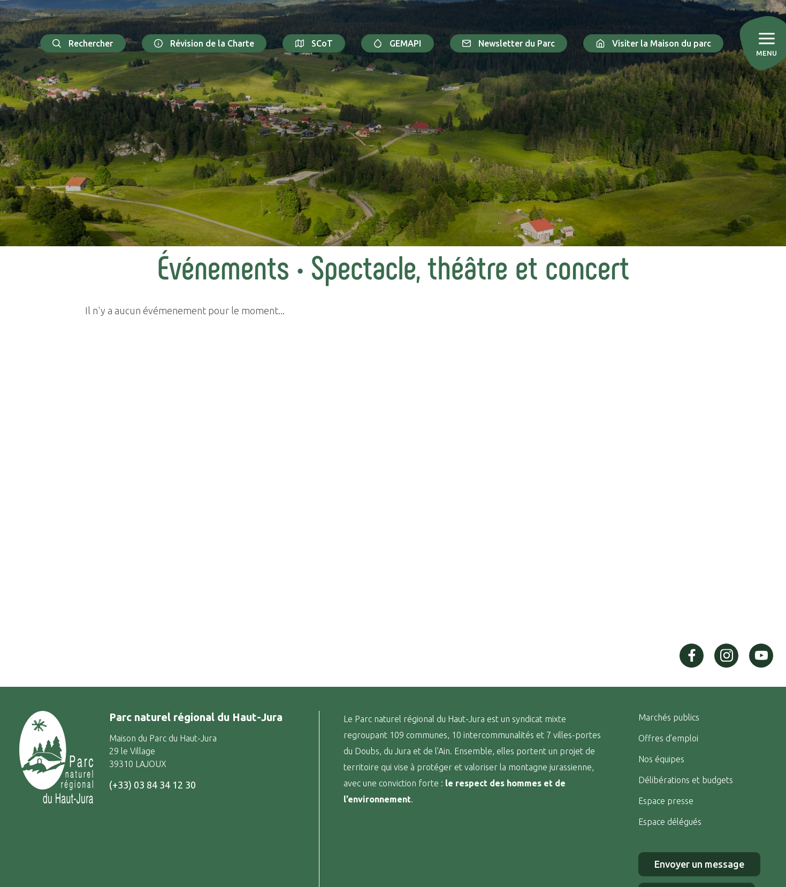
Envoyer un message (699, 864)
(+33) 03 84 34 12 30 (152, 784)
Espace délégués (671, 822)
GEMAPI (397, 43)
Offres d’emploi (668, 738)
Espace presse (667, 801)
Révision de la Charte (204, 43)
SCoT (314, 43)
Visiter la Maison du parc (653, 43)
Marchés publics (668, 717)
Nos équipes (661, 759)
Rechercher (83, 43)
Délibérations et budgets (685, 780)
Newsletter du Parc (509, 43)
